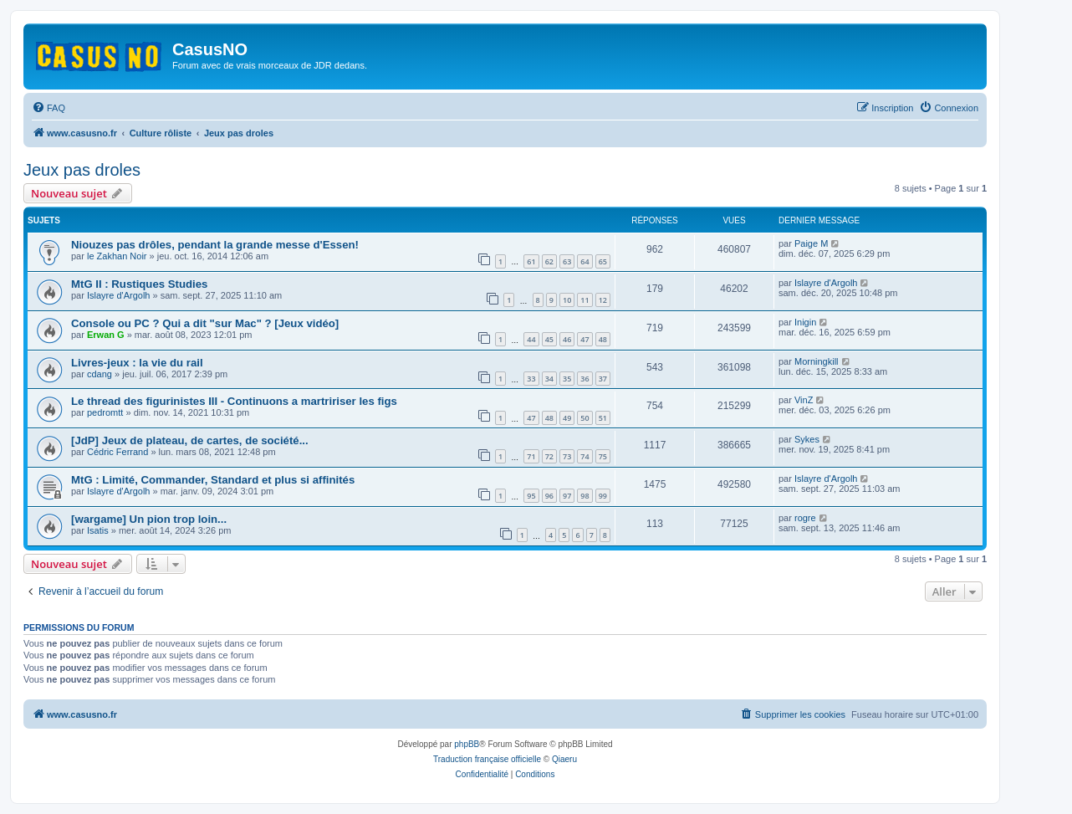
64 (584, 261)
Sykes (806, 439)
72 (549, 456)
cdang (99, 374)
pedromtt (105, 412)
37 (603, 378)
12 (603, 299)
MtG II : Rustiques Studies (139, 284)
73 (567, 456)
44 (531, 339)
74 (584, 456)
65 (603, 261)
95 (531, 495)
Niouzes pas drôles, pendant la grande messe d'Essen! (215, 244)
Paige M (811, 243)
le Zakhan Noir (117, 256)
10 (567, 299)
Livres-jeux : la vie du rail (137, 362)
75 (603, 456)
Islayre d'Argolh (118, 295)
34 (549, 378)
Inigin (805, 322)
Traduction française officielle (487, 759)
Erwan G (106, 335)
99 (603, 495)
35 (567, 378)
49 (567, 417)
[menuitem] (48, 108)
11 (584, 299)
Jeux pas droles (81, 170)
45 (549, 339)
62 (549, 261)
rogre (805, 518)
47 (584, 339)
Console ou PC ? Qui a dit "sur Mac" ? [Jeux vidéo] (205, 323)
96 (549, 495)
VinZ (803, 400)
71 (531, 456)
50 (584, 417)
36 (584, 378)
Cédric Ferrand (117, 452)
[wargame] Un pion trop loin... (149, 519)
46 (567, 339)
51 (603, 417)
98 (584, 495)
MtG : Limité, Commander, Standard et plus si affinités (213, 480)
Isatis (98, 530)
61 (531, 261)
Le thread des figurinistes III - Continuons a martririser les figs (234, 401)
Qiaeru (564, 759)
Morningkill (816, 361)
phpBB (466, 744)
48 (603, 339)
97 (567, 495)
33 (531, 378)
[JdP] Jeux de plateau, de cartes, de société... (190, 440)
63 (567, 261)
